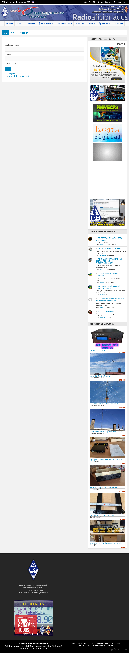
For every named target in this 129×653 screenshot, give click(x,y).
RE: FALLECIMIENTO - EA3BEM (109, 248)
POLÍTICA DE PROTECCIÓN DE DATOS (90, 645)
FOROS (91, 23)
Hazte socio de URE (21, 2)
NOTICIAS (80, 23)
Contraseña (9, 54)
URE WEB (118, 23)
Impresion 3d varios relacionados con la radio (106, 543)
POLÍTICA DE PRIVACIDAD (95, 643)
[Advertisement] (109, 181)
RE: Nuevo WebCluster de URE (109, 311)
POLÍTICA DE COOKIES (112, 643)
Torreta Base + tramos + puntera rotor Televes (106, 432)
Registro (12, 74)
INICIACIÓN (29, 23)
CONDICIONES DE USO (78, 643)
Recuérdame (11, 63)
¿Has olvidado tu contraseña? (19, 76)
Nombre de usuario (12, 45)
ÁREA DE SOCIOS (64, 23)
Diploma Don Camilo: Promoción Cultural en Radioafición (108, 287)
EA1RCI (102, 282)
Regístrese (7, 2)
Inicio (13, 32)
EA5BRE (103, 255)
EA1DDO (103, 244)
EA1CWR (103, 307)
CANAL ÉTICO (108, 645)
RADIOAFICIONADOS (46, 23)
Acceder (8, 69)
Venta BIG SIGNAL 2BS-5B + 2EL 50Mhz (104, 404)
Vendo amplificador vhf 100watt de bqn (103, 487)
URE (19, 23)
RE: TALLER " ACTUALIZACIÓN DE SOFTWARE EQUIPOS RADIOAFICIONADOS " (109, 261)
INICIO (9, 23)
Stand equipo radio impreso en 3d (102, 515)
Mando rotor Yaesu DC (98, 350)
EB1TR (102, 318)
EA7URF (103, 270)
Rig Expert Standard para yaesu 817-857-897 (106, 460)
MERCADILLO (104, 23)
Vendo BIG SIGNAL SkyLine (100, 376)
